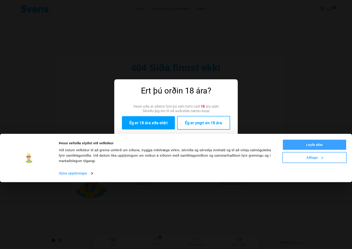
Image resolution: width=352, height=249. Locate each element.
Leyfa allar (314, 211)
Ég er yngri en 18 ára (203, 122)
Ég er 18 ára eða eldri (148, 122)
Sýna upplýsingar (73, 240)
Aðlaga (314, 224)
